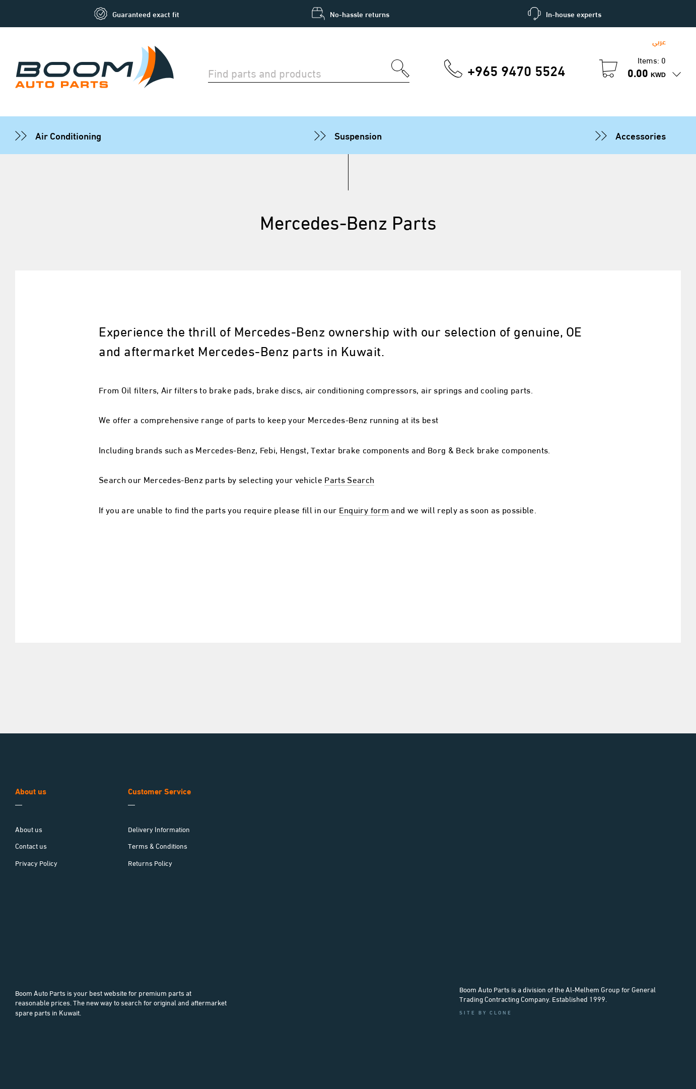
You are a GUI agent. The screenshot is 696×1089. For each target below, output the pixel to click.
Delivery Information (159, 829)
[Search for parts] (299, 72)
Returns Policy (150, 862)
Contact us (31, 845)
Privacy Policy (36, 862)
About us (28, 829)
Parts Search (349, 479)
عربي (659, 41)
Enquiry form (364, 509)
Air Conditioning (68, 135)
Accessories (640, 135)
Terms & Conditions (157, 845)
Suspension (358, 135)
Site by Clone (485, 1012)
